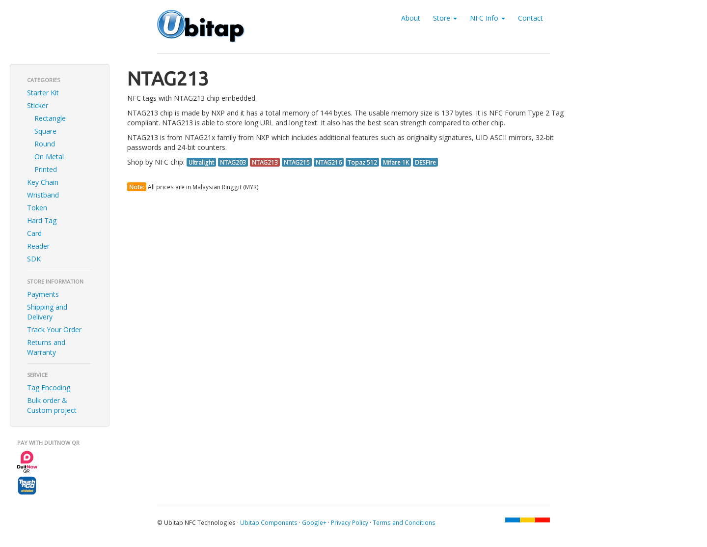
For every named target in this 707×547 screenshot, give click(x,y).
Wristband (43, 195)
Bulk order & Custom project (52, 405)
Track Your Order (54, 329)
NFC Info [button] (487, 18)
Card (34, 233)
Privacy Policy (349, 522)
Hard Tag (41, 220)
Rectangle (50, 118)
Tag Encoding (48, 387)
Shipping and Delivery (47, 311)
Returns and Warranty (46, 347)
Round (44, 143)
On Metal (49, 156)
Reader (38, 246)
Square (45, 131)
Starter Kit (43, 92)
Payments (43, 294)
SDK (34, 258)
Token (37, 207)
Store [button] (445, 18)
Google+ (314, 522)
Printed (45, 169)
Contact (530, 18)
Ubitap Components (269, 522)
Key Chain (42, 182)
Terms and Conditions (404, 522)
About (410, 18)
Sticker (37, 105)
